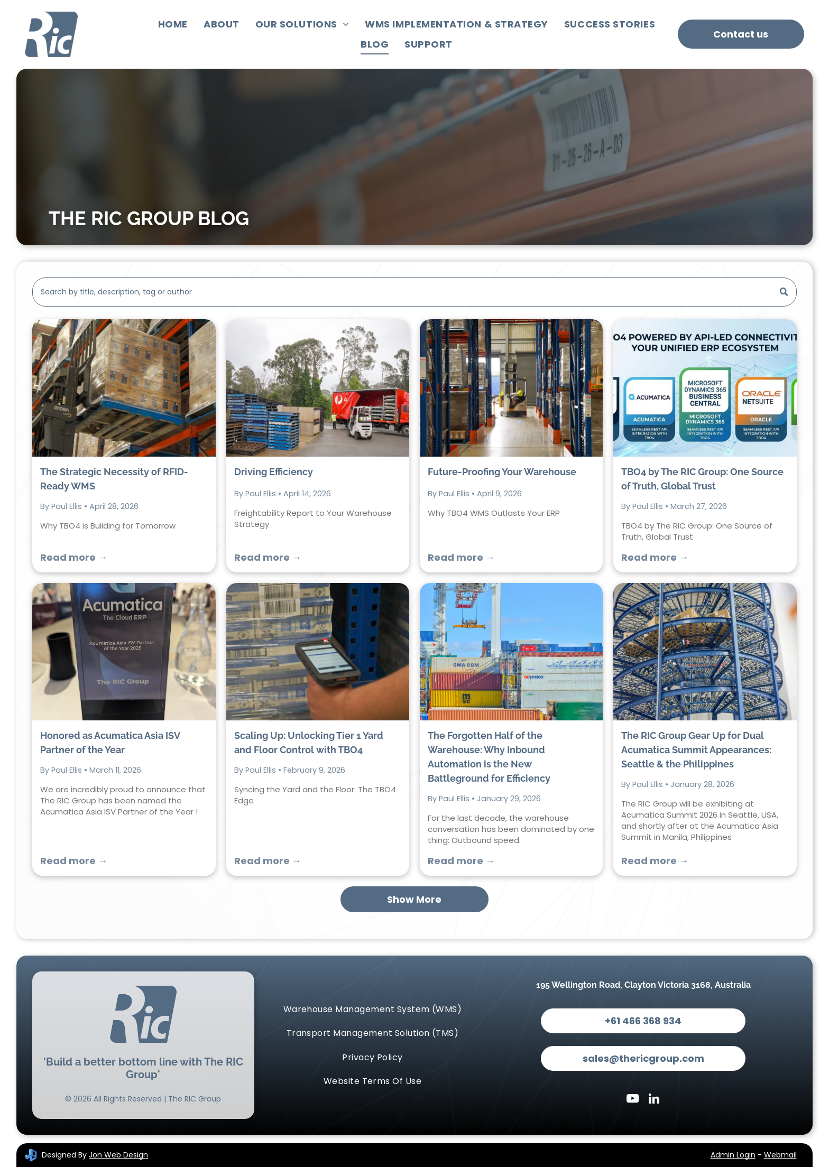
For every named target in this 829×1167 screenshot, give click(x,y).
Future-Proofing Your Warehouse (502, 471)
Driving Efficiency (273, 471)
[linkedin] (653, 1099)
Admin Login (733, 1155)
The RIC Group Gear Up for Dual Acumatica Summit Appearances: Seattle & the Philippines (696, 750)
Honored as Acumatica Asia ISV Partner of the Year (110, 742)
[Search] (414, 292)
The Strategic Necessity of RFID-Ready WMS (114, 479)
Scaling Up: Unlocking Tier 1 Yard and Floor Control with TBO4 (308, 742)
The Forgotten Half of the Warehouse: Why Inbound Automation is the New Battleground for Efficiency (489, 757)
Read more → (73, 557)
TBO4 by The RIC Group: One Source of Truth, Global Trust (702, 479)
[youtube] (632, 1099)
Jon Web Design (118, 1155)
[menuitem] (173, 24)
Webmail (780, 1155)
